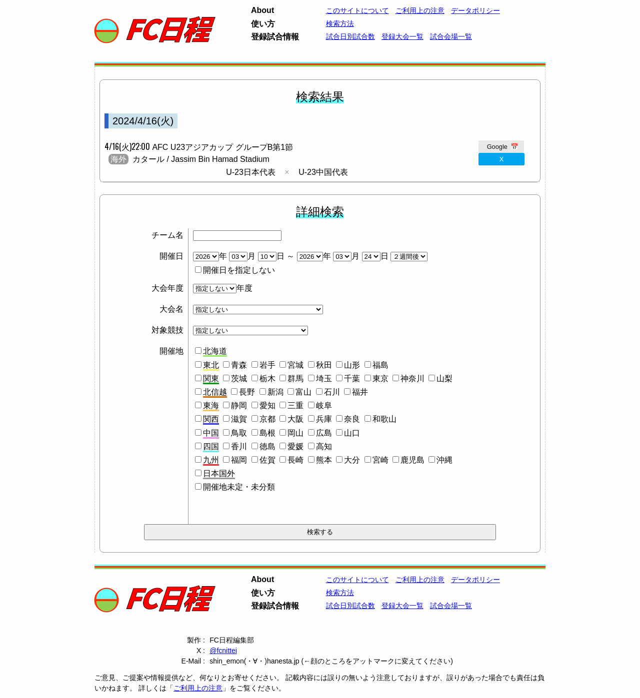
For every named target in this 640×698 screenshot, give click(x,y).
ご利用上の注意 (420, 10)
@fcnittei (223, 651)
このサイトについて (357, 10)
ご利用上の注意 (198, 688)
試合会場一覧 (451, 36)
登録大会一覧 (403, 36)
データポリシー (475, 10)
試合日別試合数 (350, 36)
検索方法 (340, 23)
